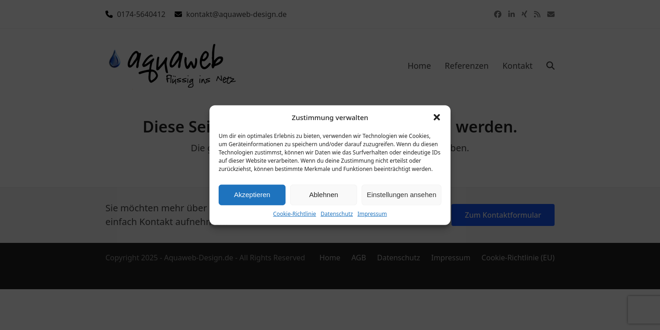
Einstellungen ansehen (401, 194)
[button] (436, 117)
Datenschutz (337, 213)
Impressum (372, 213)
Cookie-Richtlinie (294, 213)
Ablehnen (323, 194)
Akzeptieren (252, 194)
